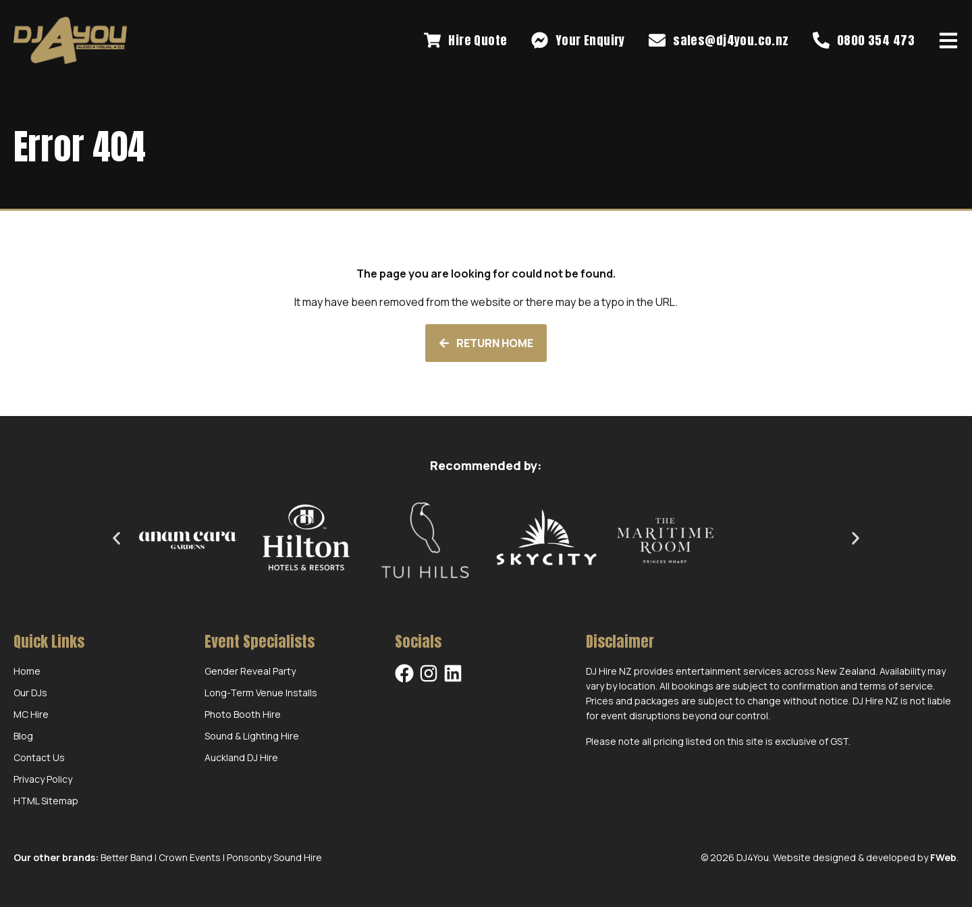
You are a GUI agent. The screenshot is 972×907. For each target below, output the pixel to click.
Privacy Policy (43, 779)
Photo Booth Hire (243, 714)
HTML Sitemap (46, 800)
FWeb (943, 857)
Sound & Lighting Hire (252, 735)
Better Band (127, 857)
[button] (116, 537)
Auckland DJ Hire (241, 757)
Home (27, 671)
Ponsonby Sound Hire (274, 857)
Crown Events (190, 857)
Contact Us (39, 757)
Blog (23, 735)
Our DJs (30, 692)
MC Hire (31, 714)
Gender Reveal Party (250, 671)
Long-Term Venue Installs (261, 692)
